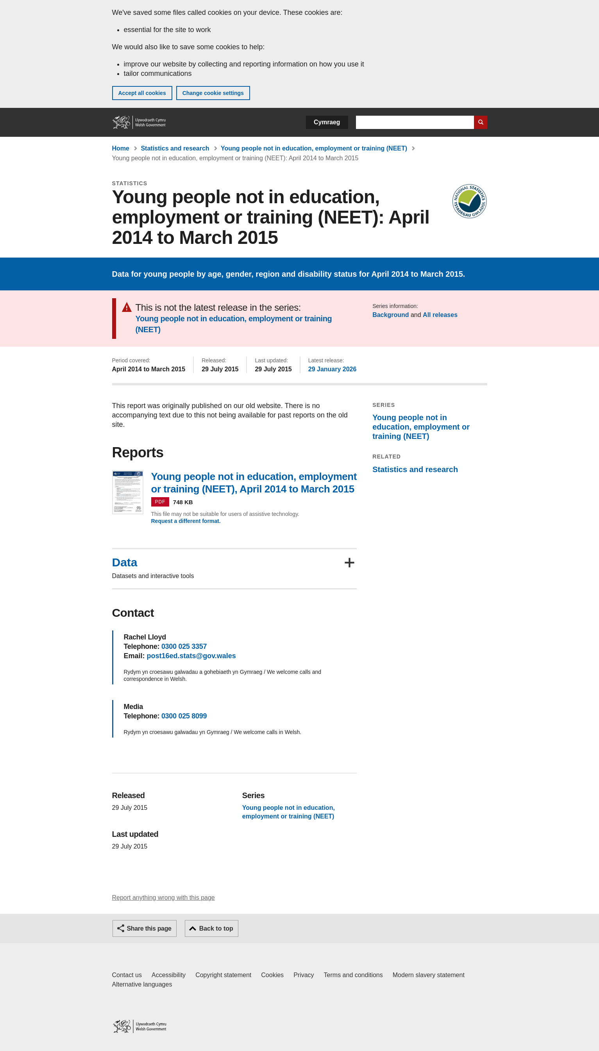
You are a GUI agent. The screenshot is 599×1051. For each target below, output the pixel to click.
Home (120, 148)
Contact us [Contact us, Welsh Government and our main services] (127, 975)
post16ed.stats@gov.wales (191, 656)
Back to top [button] (216, 928)
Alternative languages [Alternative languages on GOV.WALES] (142, 984)
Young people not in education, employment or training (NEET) (314, 148)
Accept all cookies (142, 93)
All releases (440, 315)
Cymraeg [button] (327, 122)
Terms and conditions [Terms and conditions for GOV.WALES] (353, 975)
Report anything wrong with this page (163, 897)
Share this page (149, 928)
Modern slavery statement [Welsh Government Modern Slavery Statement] (429, 975)
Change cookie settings (213, 93)
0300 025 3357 (184, 646)
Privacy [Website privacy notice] (303, 975)
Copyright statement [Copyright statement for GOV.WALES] (223, 975)
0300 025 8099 (184, 716)
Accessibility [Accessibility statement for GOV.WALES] (169, 975)
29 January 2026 (332, 369)
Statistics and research (175, 148)
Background (390, 315)
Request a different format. (186, 521)
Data (125, 562)
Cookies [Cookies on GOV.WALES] (272, 975)
